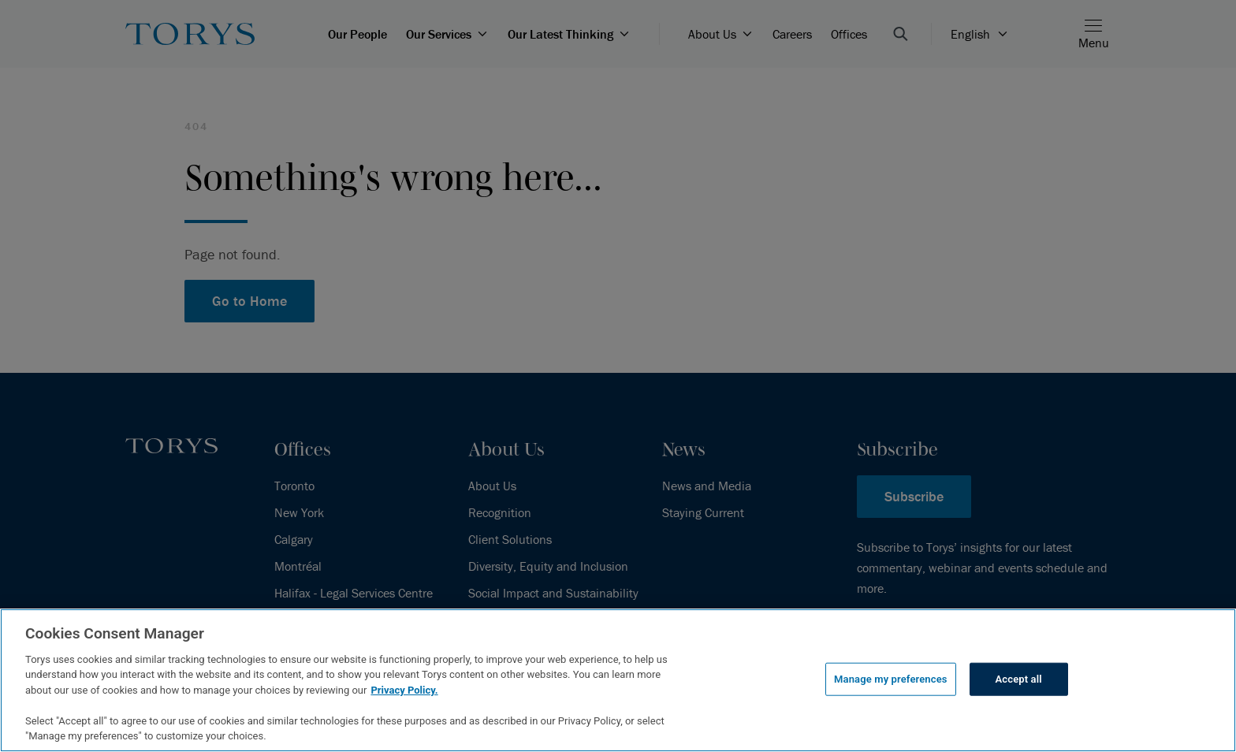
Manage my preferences (890, 679)
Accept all (1019, 679)
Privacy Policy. (403, 690)
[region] (618, 680)
